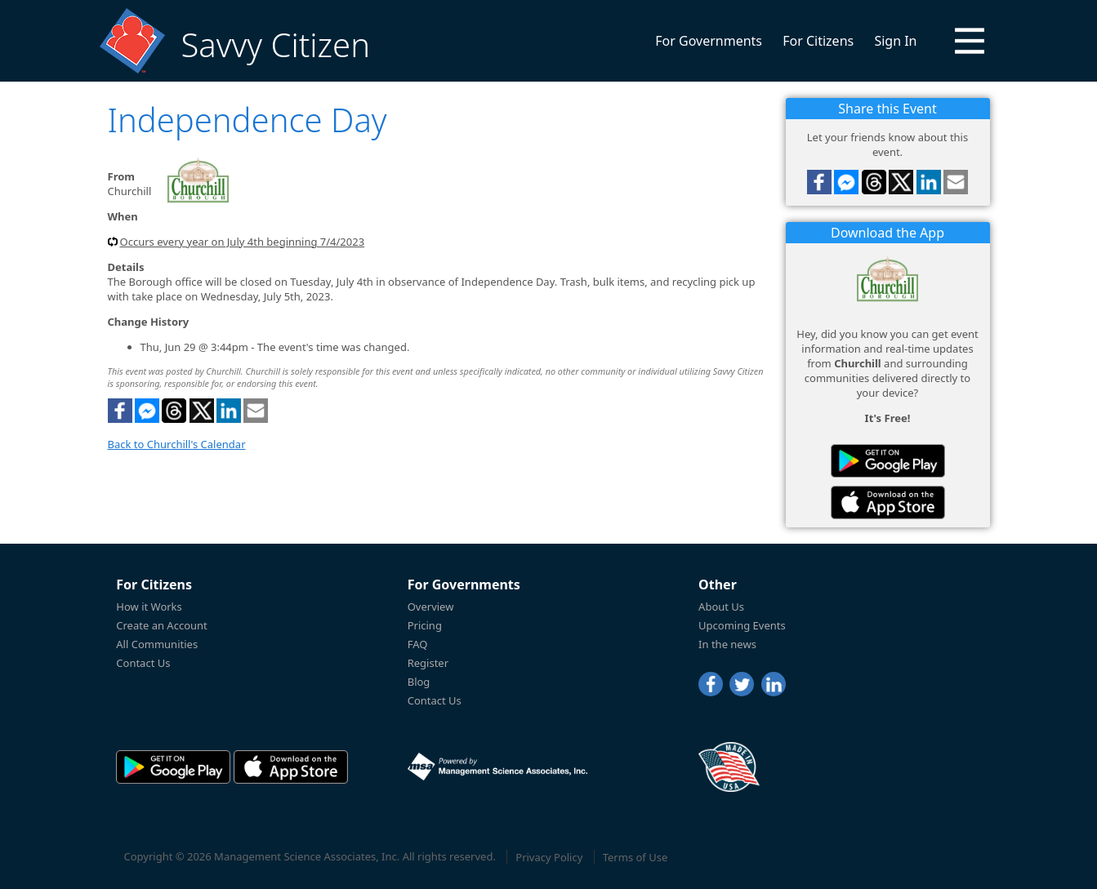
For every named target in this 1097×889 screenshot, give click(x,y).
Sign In (895, 41)
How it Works (149, 606)
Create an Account (161, 625)
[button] (969, 40)
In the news (727, 644)
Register (428, 663)
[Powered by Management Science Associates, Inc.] (497, 766)
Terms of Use (635, 857)
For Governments (708, 41)
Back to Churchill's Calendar (177, 444)
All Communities (157, 644)
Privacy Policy (548, 857)
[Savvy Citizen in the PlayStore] (888, 461)
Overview (431, 606)
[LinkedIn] (773, 684)
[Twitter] (741, 684)
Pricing (425, 625)
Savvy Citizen (275, 44)
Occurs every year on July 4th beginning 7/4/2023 (242, 241)
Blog (419, 681)
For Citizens (818, 41)
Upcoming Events (742, 625)
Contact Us (143, 663)
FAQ (418, 644)
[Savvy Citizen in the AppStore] (888, 502)
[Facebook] (710, 684)
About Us (721, 606)
